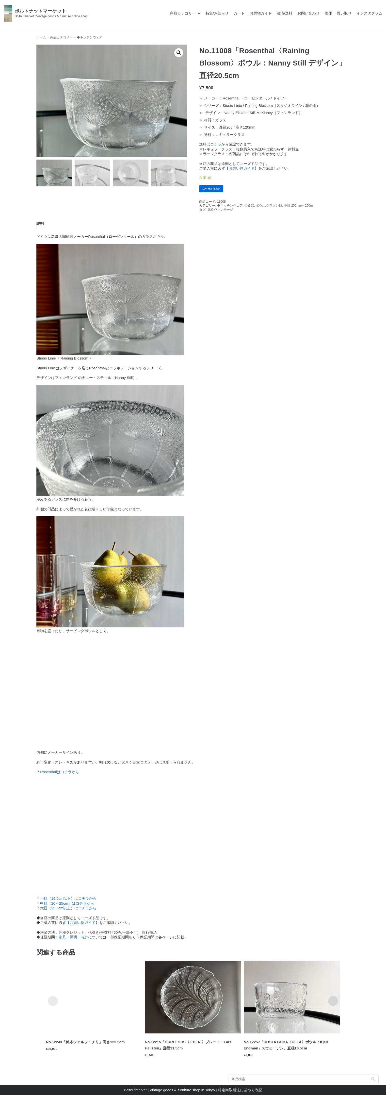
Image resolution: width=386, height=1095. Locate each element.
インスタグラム (369, 13)
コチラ (215, 144)
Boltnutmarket (135, 1090)
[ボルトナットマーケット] (46, 13)
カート (239, 13)
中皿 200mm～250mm (299, 207)
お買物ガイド (261, 13)
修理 (328, 13)
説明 (40, 225)
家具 (62, 938)
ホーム (41, 37)
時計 (84, 938)
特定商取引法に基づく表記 (240, 1090)
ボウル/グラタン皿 (269, 207)
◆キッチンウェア (89, 37)
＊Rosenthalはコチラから (57, 773)
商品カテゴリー (61, 37)
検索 (372, 1080)
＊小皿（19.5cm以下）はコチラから (66, 900)
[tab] (40, 225)
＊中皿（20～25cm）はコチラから (65, 905)
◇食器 (249, 207)
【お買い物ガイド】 (241, 168)
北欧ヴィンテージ (220, 211)
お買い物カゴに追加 (215, 189)
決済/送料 (284, 13)
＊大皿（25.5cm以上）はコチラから (66, 909)
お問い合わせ (308, 13)
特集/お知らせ (217, 13)
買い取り (344, 13)
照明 (73, 938)
